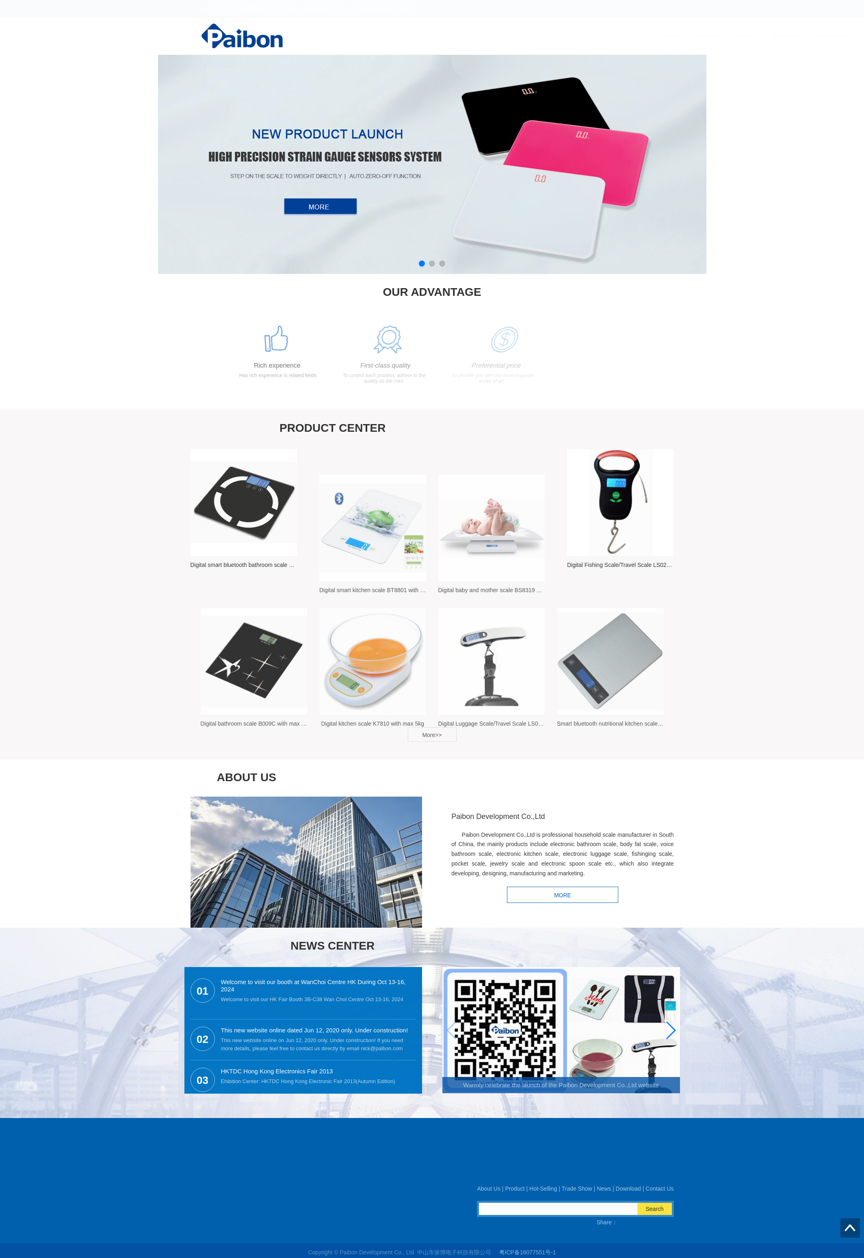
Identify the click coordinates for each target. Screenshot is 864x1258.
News (573, 36)
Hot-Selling (489, 36)
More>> (432, 743)
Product (449, 36)
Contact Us (652, 36)
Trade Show (534, 36)
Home (375, 36)
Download (608, 36)
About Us (411, 36)
